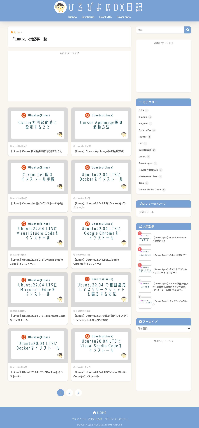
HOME (99, 413)
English (146, 124)
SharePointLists (150, 177)
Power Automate (151, 170)
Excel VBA (105, 17)
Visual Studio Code (152, 190)
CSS (144, 110)
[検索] (187, 29)
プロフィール (146, 212)
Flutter (145, 137)
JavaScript (88, 17)
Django (72, 17)
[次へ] (78, 392)
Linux (144, 157)
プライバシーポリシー (116, 419)
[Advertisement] (69, 79)
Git (143, 144)
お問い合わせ (95, 419)
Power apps (124, 17)
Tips (144, 183)
